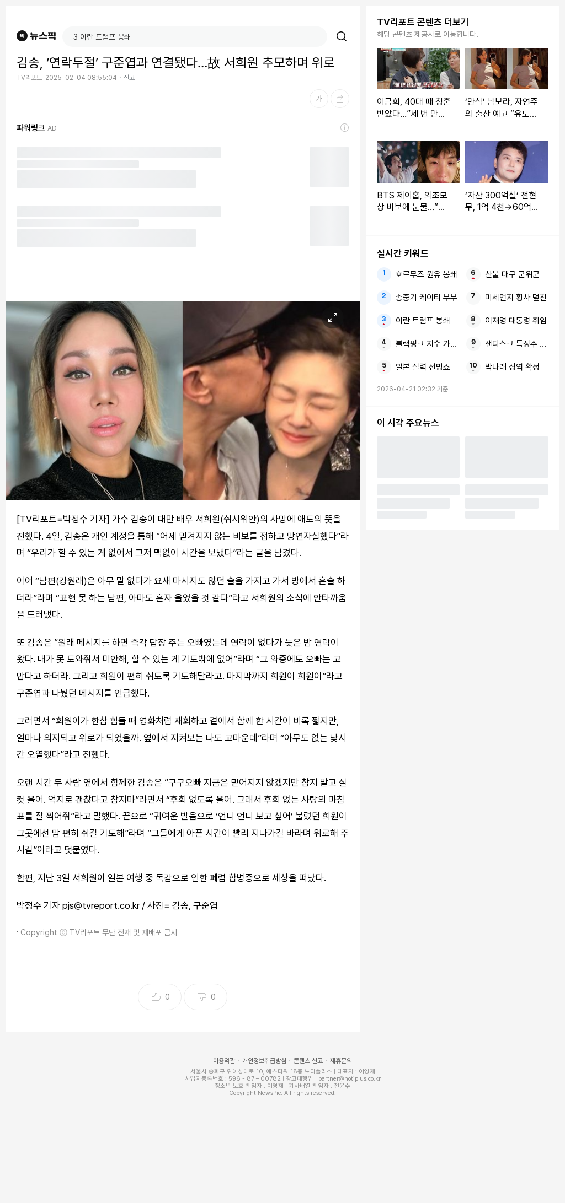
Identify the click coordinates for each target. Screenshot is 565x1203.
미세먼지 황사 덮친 (516, 298)
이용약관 (224, 1061)
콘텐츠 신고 (308, 1061)
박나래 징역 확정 (512, 367)
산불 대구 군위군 (512, 274)
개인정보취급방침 (264, 1061)
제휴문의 (341, 1061)
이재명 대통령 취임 (516, 321)
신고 (129, 78)
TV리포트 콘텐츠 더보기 (423, 22)
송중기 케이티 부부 (426, 298)
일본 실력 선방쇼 (423, 367)
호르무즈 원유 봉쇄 (426, 274)
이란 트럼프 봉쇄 (423, 321)
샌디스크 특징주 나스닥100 (516, 344)
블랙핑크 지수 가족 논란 (427, 344)
